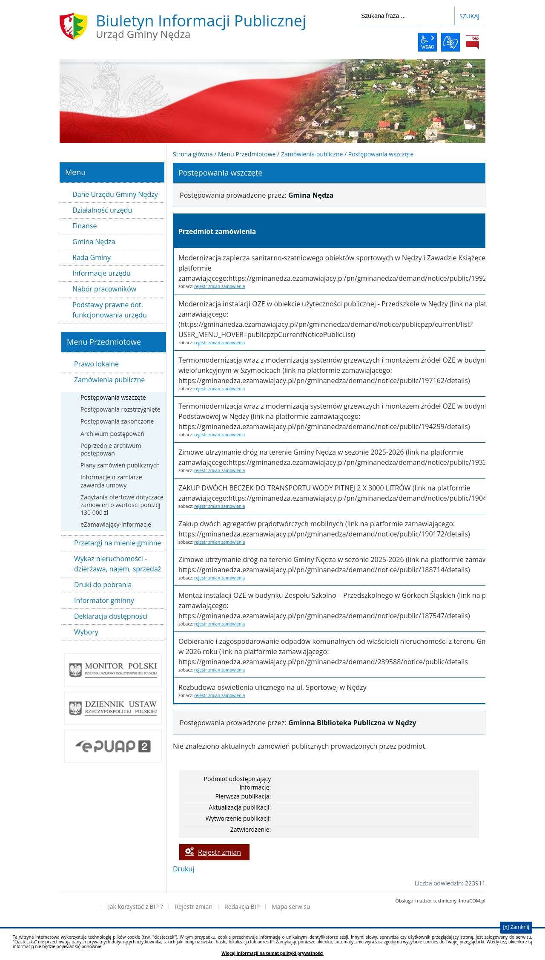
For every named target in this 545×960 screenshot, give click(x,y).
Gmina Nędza (93, 241)
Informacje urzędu (101, 273)
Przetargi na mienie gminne (117, 543)
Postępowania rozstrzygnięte (120, 409)
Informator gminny (104, 600)
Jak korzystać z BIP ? (135, 906)
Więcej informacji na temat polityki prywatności (272, 953)
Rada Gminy (91, 257)
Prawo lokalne (96, 364)
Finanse (84, 226)
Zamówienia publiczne (109, 379)
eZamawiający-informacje (115, 524)
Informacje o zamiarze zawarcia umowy (111, 481)
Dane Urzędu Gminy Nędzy (115, 194)
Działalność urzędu (102, 210)
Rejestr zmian (219, 852)
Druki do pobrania (103, 584)
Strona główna (193, 154)
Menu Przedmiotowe (246, 154)
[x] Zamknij (516, 927)
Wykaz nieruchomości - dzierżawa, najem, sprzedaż (117, 564)
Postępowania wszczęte (113, 397)
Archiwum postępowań (112, 434)
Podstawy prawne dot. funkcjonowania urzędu (109, 310)
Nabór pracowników (104, 289)
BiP (472, 42)
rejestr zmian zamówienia (219, 286)
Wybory (86, 632)
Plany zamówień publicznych (120, 465)
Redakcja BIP (242, 906)
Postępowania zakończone (117, 421)
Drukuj (183, 869)
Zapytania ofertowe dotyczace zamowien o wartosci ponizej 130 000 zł (122, 504)
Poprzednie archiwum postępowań (110, 449)
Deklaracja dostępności (110, 616)
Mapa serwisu (291, 906)
